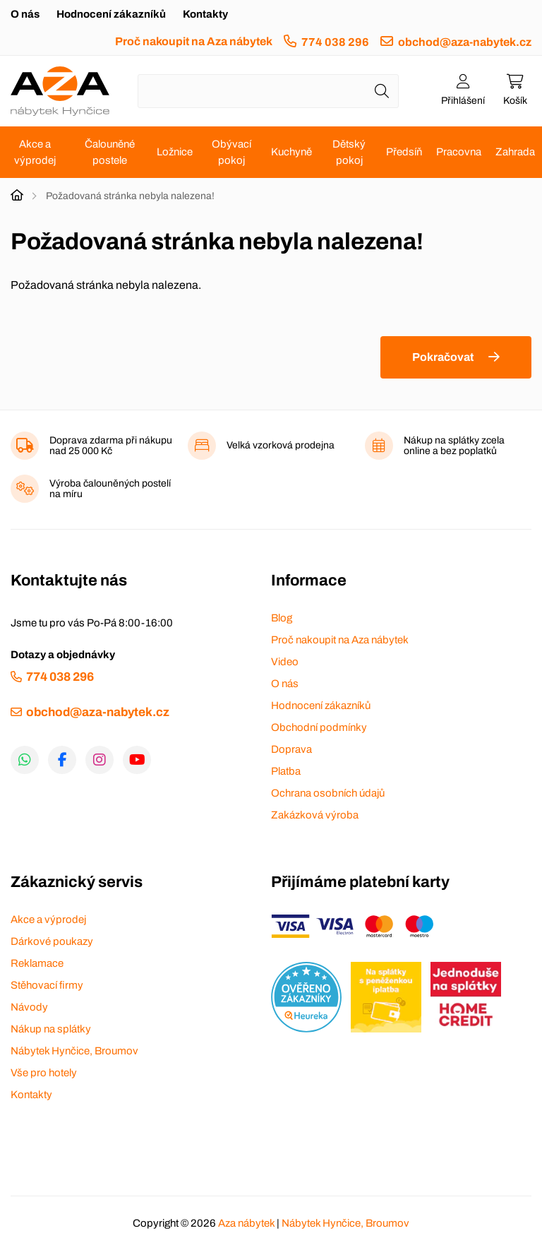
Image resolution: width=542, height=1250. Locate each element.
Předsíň (404, 151)
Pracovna (458, 151)
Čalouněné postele (110, 152)
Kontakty (205, 14)
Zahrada (515, 151)
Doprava (291, 749)
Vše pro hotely (44, 1072)
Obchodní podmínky (319, 727)
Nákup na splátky (51, 1029)
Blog (281, 618)
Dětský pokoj (349, 152)
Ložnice (175, 151)
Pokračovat (443, 357)
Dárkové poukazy (52, 941)
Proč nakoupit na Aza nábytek (193, 41)
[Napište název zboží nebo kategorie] (268, 91)
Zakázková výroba (315, 815)
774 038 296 (335, 42)
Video (285, 661)
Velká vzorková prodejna (281, 445)
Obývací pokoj (231, 152)
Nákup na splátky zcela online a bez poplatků (454, 445)
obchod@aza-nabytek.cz (464, 42)
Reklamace (37, 963)
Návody (29, 1007)
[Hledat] (382, 91)
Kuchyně (291, 151)
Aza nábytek (246, 1223)
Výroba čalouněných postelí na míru (110, 488)
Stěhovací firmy (47, 985)
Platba (286, 771)
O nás (25, 14)
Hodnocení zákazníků (111, 14)
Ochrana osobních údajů (328, 793)
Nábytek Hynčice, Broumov (74, 1050)
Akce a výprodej (35, 152)
